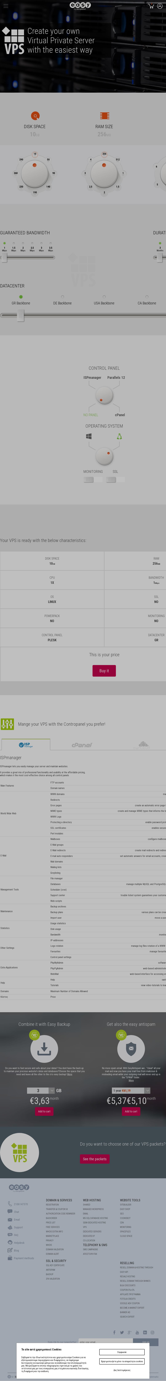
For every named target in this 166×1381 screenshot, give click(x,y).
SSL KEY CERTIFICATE (55, 1265)
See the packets (95, 1159)
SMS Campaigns (90, 1249)
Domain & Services (59, 1200)
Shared (86, 1204)
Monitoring (125, 1227)
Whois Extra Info (54, 1231)
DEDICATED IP (89, 1236)
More (69, 1074)
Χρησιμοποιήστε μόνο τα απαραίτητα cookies (122, 1361)
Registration (52, 1204)
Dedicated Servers (92, 1231)
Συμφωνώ (121, 1352)
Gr (12, 1377)
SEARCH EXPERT (127, 1317)
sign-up (145, 1342)
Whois (49, 1245)
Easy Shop (125, 1209)
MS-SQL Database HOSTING (95, 1218)
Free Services (53, 1227)
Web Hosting (92, 1200)
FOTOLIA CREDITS (128, 1299)
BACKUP (49, 1274)
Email (85, 1213)
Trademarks (153, 1377)
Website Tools (130, 1200)
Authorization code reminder (60, 1213)
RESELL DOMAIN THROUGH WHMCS (135, 1281)
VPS (85, 1227)
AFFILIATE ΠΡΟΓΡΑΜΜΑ (130, 1294)
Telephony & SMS (95, 1245)
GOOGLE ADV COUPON (130, 1303)
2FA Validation (53, 1279)
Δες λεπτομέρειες (122, 1370)
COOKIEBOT (125, 1218)
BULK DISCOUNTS (127, 1285)
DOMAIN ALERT (52, 1254)
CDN (122, 1222)
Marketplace (52, 1236)
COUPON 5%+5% (127, 1290)
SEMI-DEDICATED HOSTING (94, 1222)
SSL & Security (56, 1261)
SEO (122, 1213)
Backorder (51, 1218)
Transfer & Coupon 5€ (57, 1209)
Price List (50, 1222)
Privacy (49, 1240)
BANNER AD (125, 1312)
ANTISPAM (50, 1270)
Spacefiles (125, 1231)
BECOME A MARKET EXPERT (132, 1308)
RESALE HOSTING (127, 1276)
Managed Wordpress (93, 1209)
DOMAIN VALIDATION (55, 1249)
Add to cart (44, 1111)
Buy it (104, 670)
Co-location (89, 1240)
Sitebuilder (125, 1204)
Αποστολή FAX (90, 1254)
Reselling (127, 1263)
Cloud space (126, 1236)
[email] (106, 1342)
